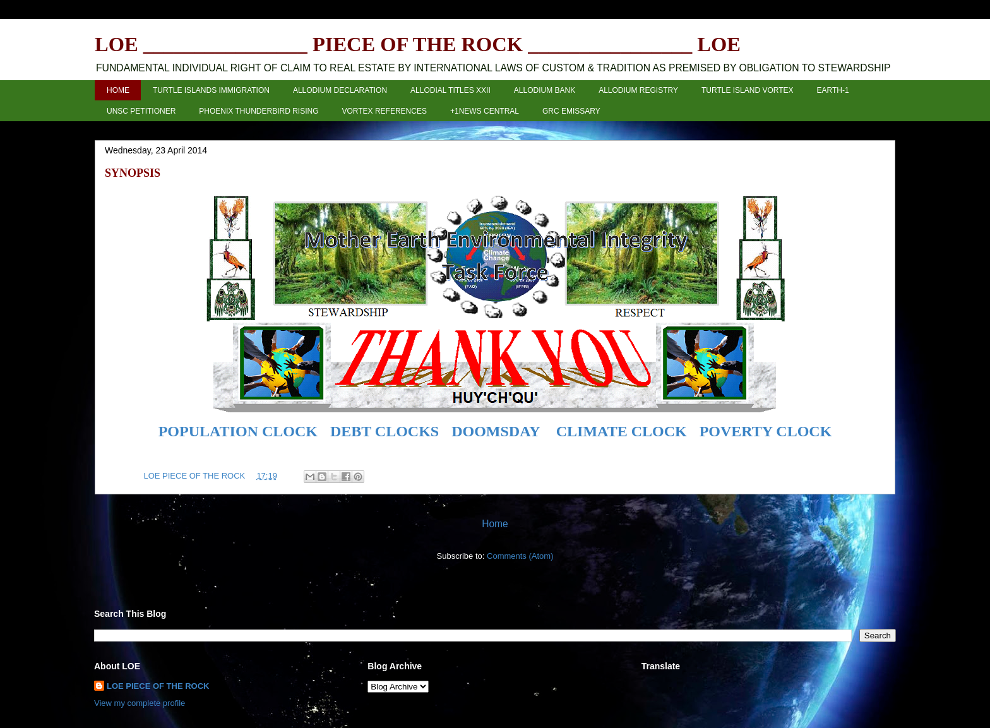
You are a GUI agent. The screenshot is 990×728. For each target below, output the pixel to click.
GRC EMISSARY (571, 111)
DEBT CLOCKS (384, 431)
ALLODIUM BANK (544, 90)
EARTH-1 (833, 90)
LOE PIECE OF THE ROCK (158, 686)
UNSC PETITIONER (141, 111)
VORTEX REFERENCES (384, 111)
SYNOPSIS (132, 173)
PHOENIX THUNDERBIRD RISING (258, 111)
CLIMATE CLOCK (621, 431)
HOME (118, 90)
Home (495, 523)
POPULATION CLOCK (238, 431)
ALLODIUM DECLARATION (340, 90)
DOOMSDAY (495, 431)
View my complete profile (139, 703)
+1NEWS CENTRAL (484, 111)
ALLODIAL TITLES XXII (450, 90)
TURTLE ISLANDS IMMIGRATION (211, 90)
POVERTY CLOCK (766, 431)
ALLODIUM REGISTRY (638, 90)
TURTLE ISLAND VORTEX (747, 90)
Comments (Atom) (520, 556)
